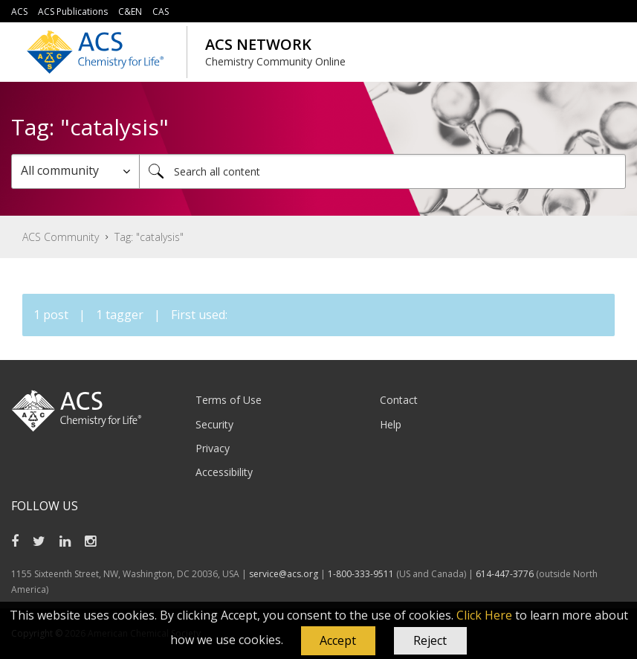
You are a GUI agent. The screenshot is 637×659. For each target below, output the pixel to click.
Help (390, 424)
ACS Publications (73, 11)
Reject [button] (430, 640)
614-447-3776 (506, 574)
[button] (338, 641)
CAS (160, 11)
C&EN (130, 11)
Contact (399, 400)
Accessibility (224, 472)
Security (214, 424)
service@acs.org (283, 574)
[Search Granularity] (75, 171)
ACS (19, 11)
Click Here (484, 615)
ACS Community (60, 237)
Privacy (212, 448)
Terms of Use (228, 400)
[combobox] (382, 171)
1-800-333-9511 (361, 574)
